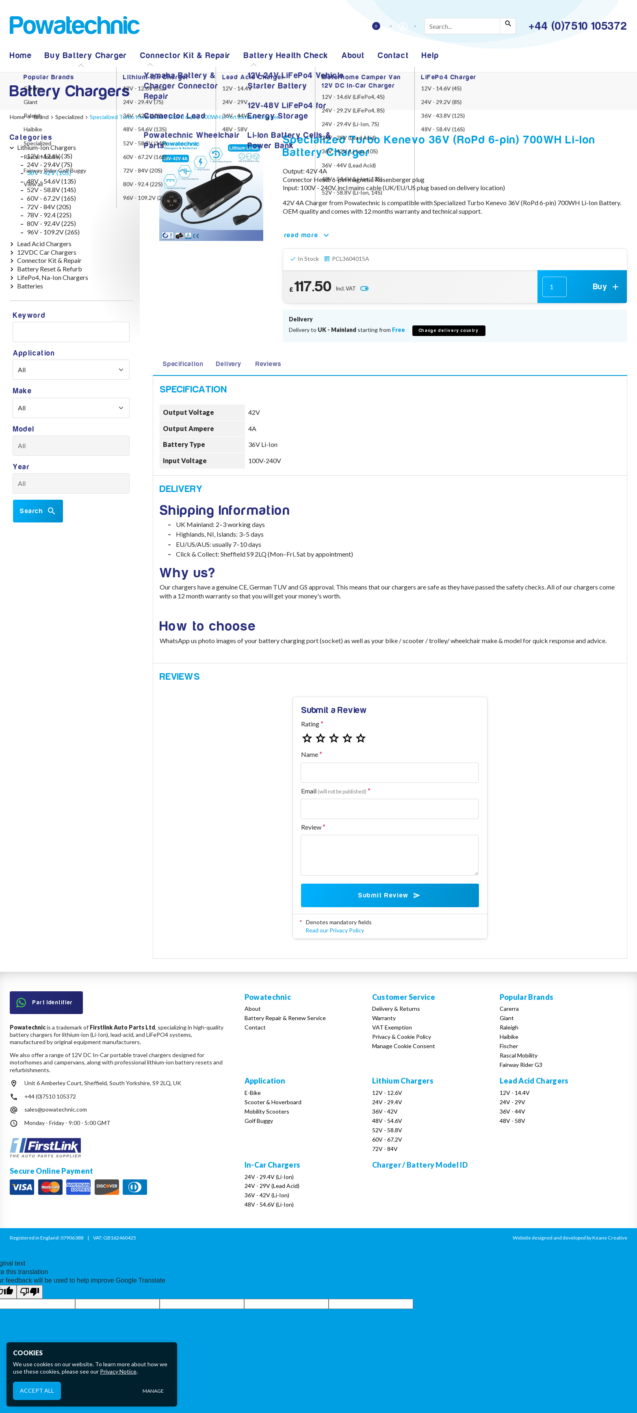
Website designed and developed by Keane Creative (570, 1238)
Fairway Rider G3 (521, 1064)
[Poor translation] (30, 1292)
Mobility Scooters (267, 1111)
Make (22, 391)
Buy (606, 287)
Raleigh (509, 1027)
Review (311, 827)
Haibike (509, 1036)
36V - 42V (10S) (49, 172)
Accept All (37, 1390)
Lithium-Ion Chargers (46, 147)
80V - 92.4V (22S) (51, 223)
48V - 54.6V (387, 1120)
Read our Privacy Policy (335, 930)
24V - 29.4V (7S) (49, 164)
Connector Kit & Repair (185, 55)
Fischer (509, 1045)
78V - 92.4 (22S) (49, 215)
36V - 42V (385, 1111)
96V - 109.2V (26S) (53, 232)
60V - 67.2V (387, 1139)
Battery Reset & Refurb (49, 269)
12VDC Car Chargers (46, 252)
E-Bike (253, 1092)
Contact (393, 55)
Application (34, 353)
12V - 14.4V (515, 1092)
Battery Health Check (286, 55)
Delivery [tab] (228, 364)
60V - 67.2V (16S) (51, 198)
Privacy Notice (118, 1371)
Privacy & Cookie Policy (401, 1036)
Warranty (384, 1017)
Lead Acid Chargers (44, 243)
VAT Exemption (392, 1027)
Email (333, 791)
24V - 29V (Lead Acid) (272, 1185)
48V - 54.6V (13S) (51, 181)
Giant (507, 1017)
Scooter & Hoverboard (273, 1102)
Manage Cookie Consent (403, 1045)
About (353, 55)
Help (430, 55)
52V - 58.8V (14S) (51, 189)
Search (38, 511)
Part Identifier (44, 1003)
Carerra (509, 1008)
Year (21, 467)
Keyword (29, 315)
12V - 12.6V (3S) (49, 156)
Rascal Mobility (518, 1055)
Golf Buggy (259, 1120)
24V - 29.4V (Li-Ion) (269, 1176)
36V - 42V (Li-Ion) (267, 1195)
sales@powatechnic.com (55, 1109)
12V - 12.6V (387, 1092)
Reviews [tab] (269, 364)
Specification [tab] (182, 364)
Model (24, 429)
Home (21, 55)
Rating (310, 724)
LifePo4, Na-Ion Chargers (52, 277)
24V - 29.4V (387, 1102)
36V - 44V (512, 1111)
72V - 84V (385, 1148)
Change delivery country (449, 330)
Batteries (30, 286)
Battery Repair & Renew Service (285, 1017)
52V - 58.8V (387, 1130)
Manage (153, 1391)
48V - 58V (512, 1120)
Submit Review (390, 895)
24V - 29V (512, 1102)
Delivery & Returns (396, 1008)
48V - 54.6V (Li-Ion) (269, 1204)
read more (307, 235)
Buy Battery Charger (86, 55)
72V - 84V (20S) (49, 206)
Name (309, 754)
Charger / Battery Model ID (420, 1164)
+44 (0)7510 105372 (50, 1096)
